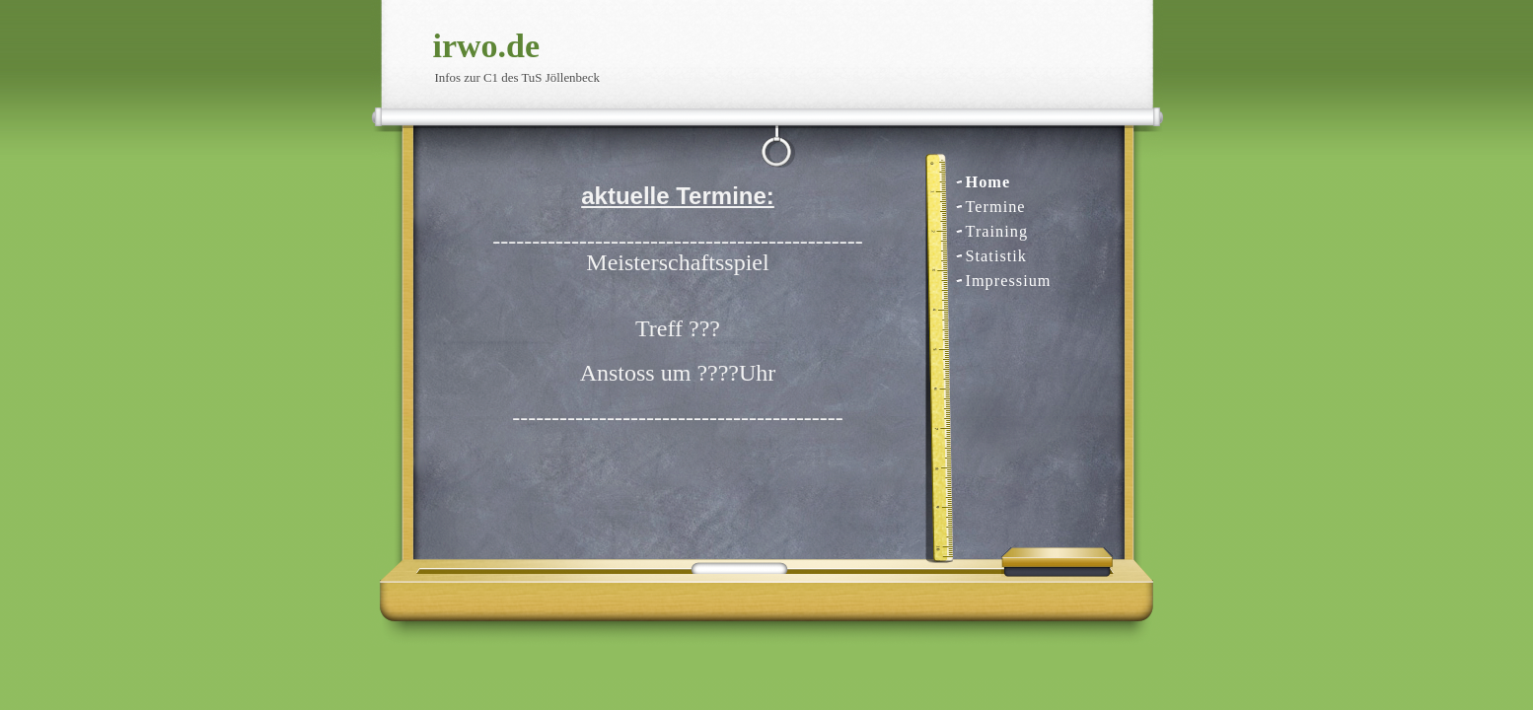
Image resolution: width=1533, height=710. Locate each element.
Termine (996, 206)
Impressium (1009, 280)
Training (997, 231)
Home (988, 182)
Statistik (996, 256)
